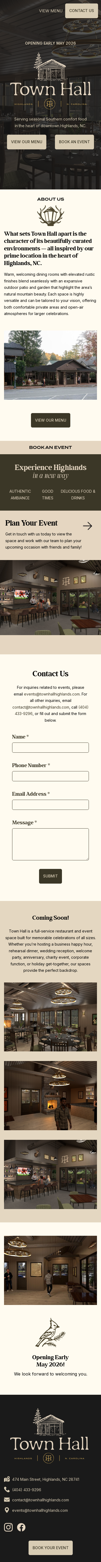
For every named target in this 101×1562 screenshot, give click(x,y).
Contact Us (81, 10)
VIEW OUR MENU (26, 141)
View (50, 11)
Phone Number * (31, 765)
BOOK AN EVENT (74, 141)
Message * (24, 822)
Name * (20, 737)
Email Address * (31, 794)
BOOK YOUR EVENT (51, 1547)
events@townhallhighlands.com (52, 694)
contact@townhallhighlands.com (40, 707)
